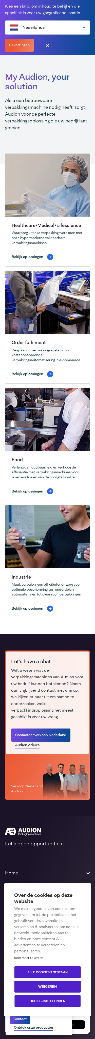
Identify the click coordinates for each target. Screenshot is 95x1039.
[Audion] (47, 832)
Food (17, 460)
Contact (20, 1019)
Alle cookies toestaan (47, 972)
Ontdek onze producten (33, 1027)
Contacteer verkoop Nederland (40, 735)
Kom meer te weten (28, 958)
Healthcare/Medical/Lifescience (46, 225)
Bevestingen (19, 45)
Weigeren (47, 986)
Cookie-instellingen (47, 1001)
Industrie (21, 577)
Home (11, 873)
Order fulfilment (29, 343)
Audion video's (27, 745)
